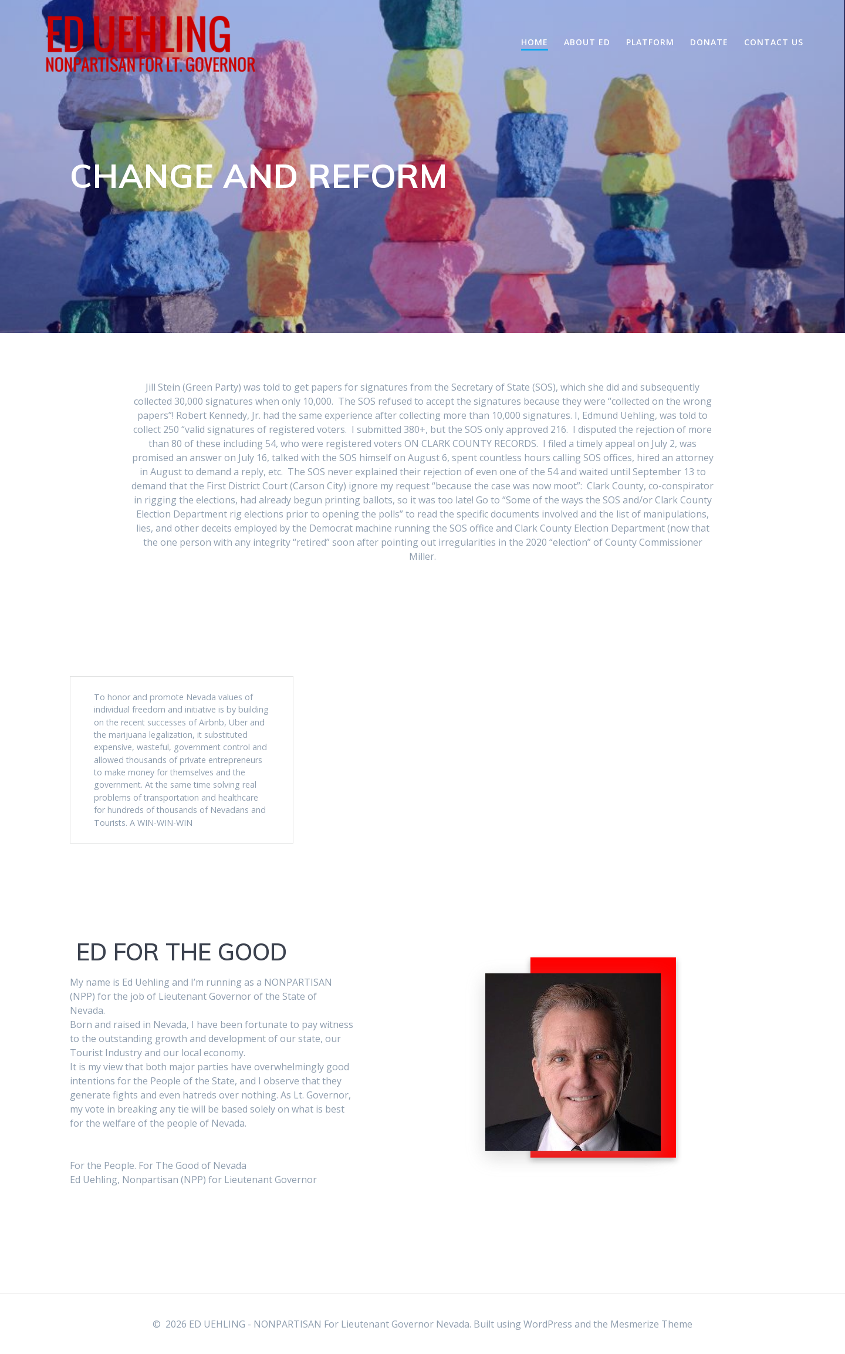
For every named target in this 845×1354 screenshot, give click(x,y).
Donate (709, 42)
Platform (650, 42)
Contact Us (773, 42)
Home (534, 42)
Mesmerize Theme (651, 1324)
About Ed (587, 42)
